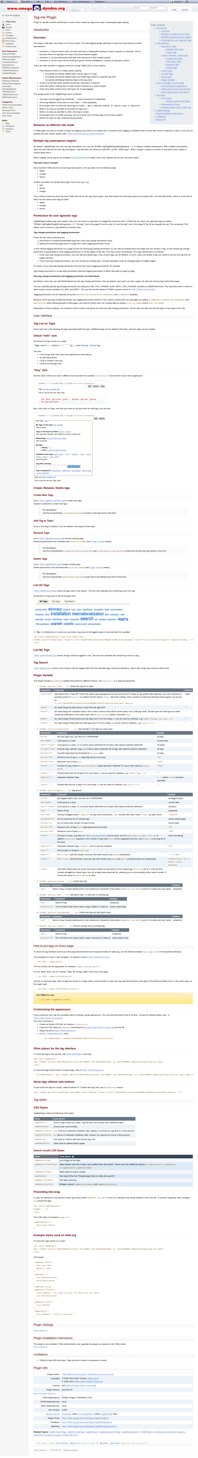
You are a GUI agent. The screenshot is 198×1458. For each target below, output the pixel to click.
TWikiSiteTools (8, 92)
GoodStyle (66, 1402)
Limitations (161, 117)
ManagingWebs (9, 89)
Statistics (8, 44)
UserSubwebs (79, 157)
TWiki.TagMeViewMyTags (45, 654)
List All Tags (166, 71)
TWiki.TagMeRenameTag (50, 537)
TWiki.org (92, 1367)
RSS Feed (8, 41)
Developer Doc (9, 110)
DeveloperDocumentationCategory (169, 1420)
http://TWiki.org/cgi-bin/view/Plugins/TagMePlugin (85, 1407)
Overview (165, 31)
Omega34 (8, 126)
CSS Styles (166, 98)
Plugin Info (161, 119)
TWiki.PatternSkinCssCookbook (48, 1008)
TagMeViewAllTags (57, 1420)
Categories (100, 1)
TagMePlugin (107, 1402)
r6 (92, 1432)
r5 (97, 1432)
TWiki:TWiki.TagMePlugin (64, 1452)
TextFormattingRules (11, 57)
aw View (114, 1432)
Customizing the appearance (174, 86)
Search (7, 33)
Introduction (161, 28)
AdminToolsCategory (11, 83)
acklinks (104, 1432)
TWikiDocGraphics (10, 68)
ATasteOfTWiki (8, 54)
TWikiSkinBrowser (10, 70)
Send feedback (46, 1450)
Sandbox (8, 129)
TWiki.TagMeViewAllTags (45, 589)
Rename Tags (172, 65)
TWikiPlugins (147, 1420)
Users (6, 24)
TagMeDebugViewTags (110, 1420)
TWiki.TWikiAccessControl (143, 289)
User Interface (162, 43)
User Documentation (11, 113)
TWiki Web (9, 22)
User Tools (7, 116)
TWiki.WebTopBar (74, 1044)
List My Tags (167, 74)
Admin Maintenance (82, 1)
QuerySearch (8, 65)
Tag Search (166, 77)
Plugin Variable (168, 80)
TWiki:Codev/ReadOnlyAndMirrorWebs (85, 133)
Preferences (9, 46)
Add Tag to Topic (173, 61)
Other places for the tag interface (176, 89)
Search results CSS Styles (178, 101)
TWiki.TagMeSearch (43, 666)
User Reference (62, 1)
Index (6, 30)
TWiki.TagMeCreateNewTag (51, 499)
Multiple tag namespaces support (176, 37)
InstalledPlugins (9, 73)
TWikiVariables (9, 59)
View (39, 1)
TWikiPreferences (70, 1423)
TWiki (6, 131)
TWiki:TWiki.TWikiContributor (88, 1370)
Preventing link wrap (170, 104)
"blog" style (171, 52)
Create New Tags (174, 58)
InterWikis (6, 86)
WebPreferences (9, 97)
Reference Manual (10, 81)
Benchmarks (52, 1402)
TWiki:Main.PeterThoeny (74, 1363)
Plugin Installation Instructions (169, 113)
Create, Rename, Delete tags (174, 55)
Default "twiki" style (175, 49)
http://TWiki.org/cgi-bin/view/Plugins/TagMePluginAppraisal (89, 1415)
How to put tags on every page (170, 83)
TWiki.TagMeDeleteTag (49, 563)
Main (6, 123)
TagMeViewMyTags (76, 1420)
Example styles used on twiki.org (176, 107)
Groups (7, 27)
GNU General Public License (81, 1374)
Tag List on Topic (168, 46)
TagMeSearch (92, 1420)
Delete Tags (171, 68)
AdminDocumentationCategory (47, 1423)
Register (16, 15)
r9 (78, 1432)
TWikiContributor (70, 1439)
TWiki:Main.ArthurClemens (100, 1363)
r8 (83, 1432)
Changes (8, 35)
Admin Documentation (12, 105)
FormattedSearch (86, 1402)
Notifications (9, 38)
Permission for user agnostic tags (176, 40)
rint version (62, 1432)
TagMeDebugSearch (130, 1420)
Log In (7, 15)
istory (73, 1432)
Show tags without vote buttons (175, 92)
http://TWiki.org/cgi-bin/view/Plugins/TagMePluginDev (87, 1411)
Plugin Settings (163, 110)
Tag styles (160, 95)
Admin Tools (7, 107)
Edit (48, 1)
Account (177, 1)
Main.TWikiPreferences (98, 947)
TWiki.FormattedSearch (96, 831)
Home (10, 1)
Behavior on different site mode (175, 34)
